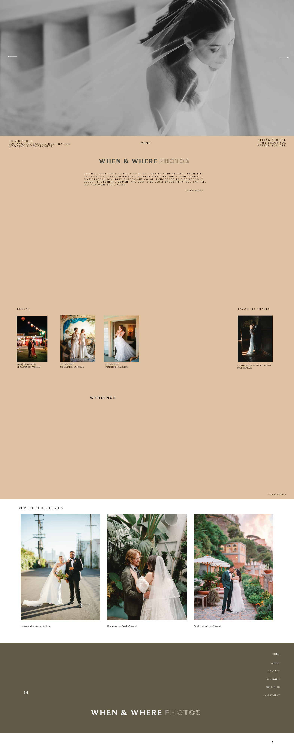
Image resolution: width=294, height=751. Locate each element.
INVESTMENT (272, 695)
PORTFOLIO (273, 686)
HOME (276, 653)
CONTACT (274, 671)
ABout (275, 662)
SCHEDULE (273, 679)
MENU (146, 142)
